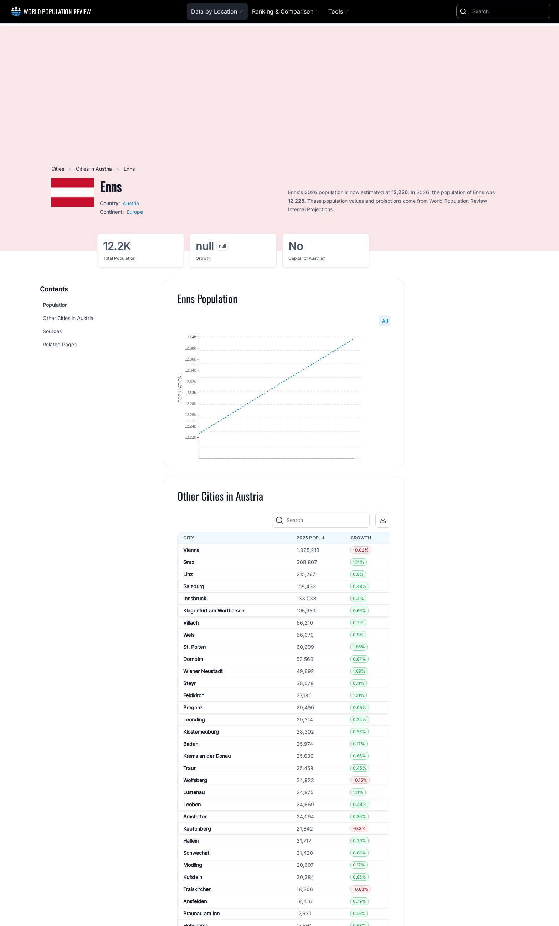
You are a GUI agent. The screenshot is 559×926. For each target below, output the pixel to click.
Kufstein (192, 898)
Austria (131, 203)
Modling (192, 886)
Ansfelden (195, 922)
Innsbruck (194, 619)
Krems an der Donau (207, 777)
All (385, 321)
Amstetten (195, 837)
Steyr (189, 704)
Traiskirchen (197, 910)
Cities (58, 169)
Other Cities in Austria (68, 318)
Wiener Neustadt (203, 692)
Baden (190, 765)
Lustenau (194, 813)
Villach (191, 644)
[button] (382, 541)
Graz (188, 583)
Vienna (191, 571)
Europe (135, 212)
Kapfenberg (197, 850)
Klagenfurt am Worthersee (213, 631)
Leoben (192, 825)
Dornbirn (193, 680)
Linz (188, 595)
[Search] (510, 11)
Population (55, 305)
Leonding (194, 741)
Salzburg (193, 607)
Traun (189, 789)
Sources (52, 331)
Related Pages (60, 344)
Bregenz (193, 728)
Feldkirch (193, 716)
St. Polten (194, 668)
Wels (188, 656)
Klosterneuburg (201, 753)
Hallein (191, 862)
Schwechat (196, 874)
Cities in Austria (94, 169)
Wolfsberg (195, 801)
